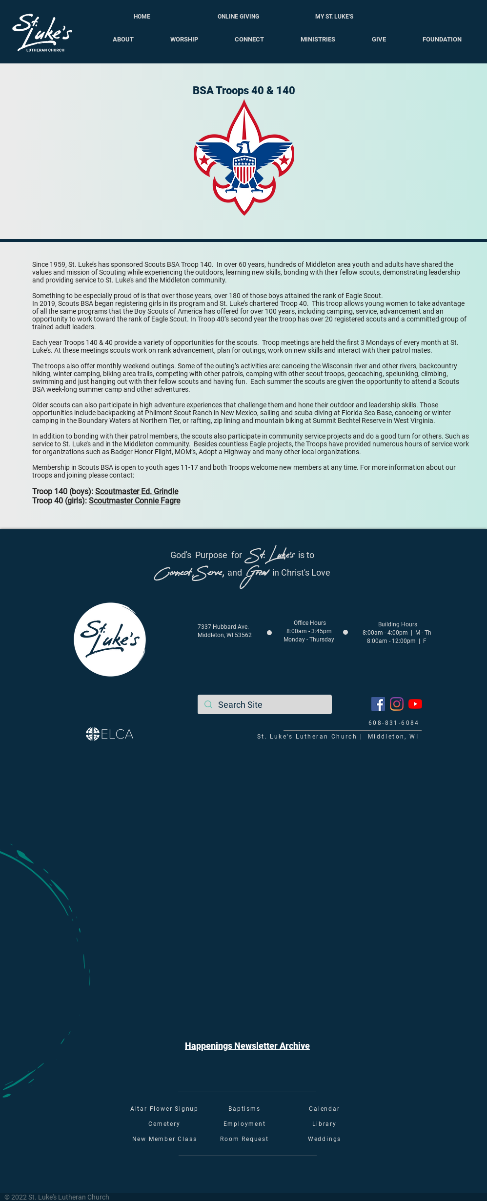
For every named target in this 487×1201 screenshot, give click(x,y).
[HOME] (142, 16)
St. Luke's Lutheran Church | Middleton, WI (338, 736)
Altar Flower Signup (164, 1108)
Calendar (324, 1108)
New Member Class (164, 1139)
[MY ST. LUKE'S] (334, 16)
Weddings (324, 1139)
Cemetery (164, 1124)
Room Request (244, 1139)
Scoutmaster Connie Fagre (134, 500)
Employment (244, 1124)
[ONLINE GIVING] (238, 16)
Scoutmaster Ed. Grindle (136, 491)
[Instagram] (397, 704)
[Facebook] (378, 704)
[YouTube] (415, 704)
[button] (247, 1046)
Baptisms (244, 1108)
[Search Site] (264, 705)
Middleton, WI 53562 (225, 635)
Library (324, 1124)
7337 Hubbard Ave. (223, 626)
